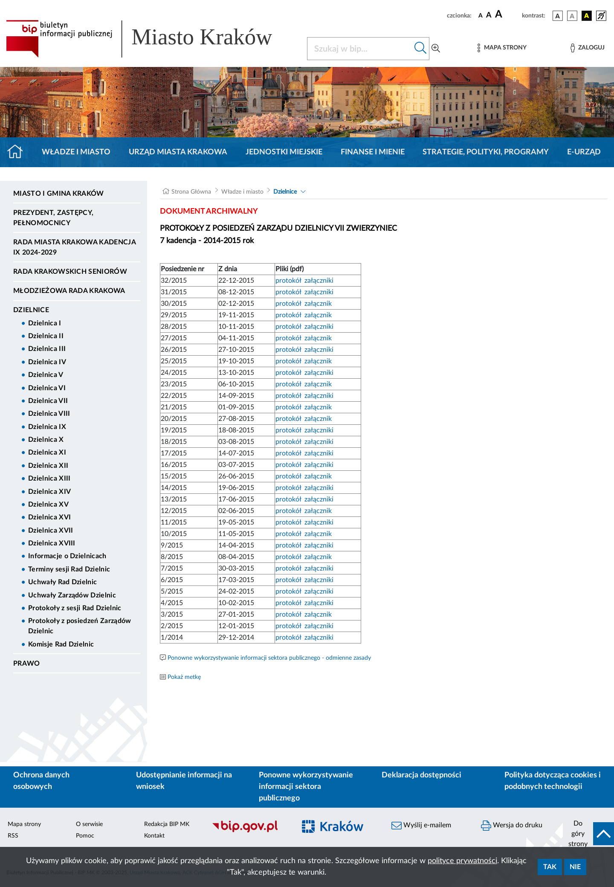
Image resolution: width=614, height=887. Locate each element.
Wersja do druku (511, 825)
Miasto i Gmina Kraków (58, 193)
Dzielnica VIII (49, 413)
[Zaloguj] (588, 47)
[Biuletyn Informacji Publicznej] (249, 831)
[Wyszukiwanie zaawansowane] (436, 48)
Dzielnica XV (48, 504)
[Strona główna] (18, 152)
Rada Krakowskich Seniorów (70, 271)
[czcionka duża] (507, 14)
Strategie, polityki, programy (486, 152)
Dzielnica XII (48, 465)
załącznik (317, 303)
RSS (13, 836)
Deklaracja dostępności (421, 775)
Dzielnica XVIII (51, 543)
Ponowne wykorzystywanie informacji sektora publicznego (306, 786)
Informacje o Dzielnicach (67, 556)
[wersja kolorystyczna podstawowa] (557, 15)
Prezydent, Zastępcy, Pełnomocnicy (53, 217)
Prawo (26, 663)
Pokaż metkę (184, 677)
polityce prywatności (462, 861)
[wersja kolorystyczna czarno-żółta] (586, 15)
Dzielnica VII (48, 400)
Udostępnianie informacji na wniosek (184, 781)
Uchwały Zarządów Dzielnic (72, 595)
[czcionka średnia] (488, 15)
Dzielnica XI (47, 452)
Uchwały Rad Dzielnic (62, 582)
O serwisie (89, 824)
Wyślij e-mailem (421, 825)
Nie (575, 867)
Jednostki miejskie (284, 152)
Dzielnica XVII (50, 530)
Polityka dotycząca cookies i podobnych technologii (552, 781)
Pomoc (85, 836)
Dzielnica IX (47, 426)
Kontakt (154, 836)
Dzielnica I (44, 323)
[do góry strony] (588, 833)
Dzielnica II (46, 336)
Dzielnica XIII (49, 478)
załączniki (318, 280)
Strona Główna (191, 192)
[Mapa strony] (502, 47)
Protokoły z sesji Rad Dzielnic (75, 608)
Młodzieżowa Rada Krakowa (69, 290)
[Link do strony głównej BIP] (151, 39)
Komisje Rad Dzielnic (61, 644)
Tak (549, 867)
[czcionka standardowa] (481, 15)
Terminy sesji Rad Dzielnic (69, 569)
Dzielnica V (46, 374)
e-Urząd (584, 152)
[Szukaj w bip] (420, 48)
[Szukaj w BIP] (359, 48)
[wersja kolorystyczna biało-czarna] (572, 15)
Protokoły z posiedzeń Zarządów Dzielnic (79, 626)
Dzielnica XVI (49, 517)
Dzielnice (31, 310)
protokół (289, 280)
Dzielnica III (47, 348)
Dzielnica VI (47, 388)
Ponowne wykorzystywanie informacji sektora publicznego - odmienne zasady (269, 658)
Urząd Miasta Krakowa (178, 152)
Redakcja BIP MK (166, 824)
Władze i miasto (76, 152)
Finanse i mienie (373, 152)
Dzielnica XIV (49, 491)
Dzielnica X (46, 439)
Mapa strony (24, 824)
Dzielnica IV (47, 362)
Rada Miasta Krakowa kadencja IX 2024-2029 (74, 247)
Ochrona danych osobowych (41, 781)
